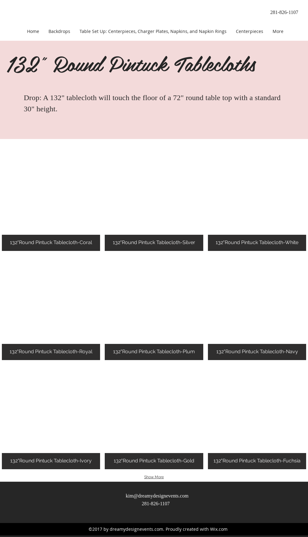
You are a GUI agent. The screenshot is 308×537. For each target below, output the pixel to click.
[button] (51, 198)
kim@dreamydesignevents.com (157, 495)
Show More (154, 477)
